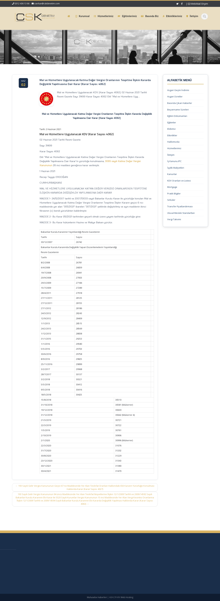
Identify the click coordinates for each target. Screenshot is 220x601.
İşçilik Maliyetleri (175, 167)
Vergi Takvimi (174, 219)
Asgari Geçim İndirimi (178, 90)
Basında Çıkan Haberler (179, 103)
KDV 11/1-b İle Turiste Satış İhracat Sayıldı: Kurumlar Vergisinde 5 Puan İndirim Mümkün (35, 561)
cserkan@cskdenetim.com (47, 3)
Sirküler (171, 199)
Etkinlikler (172, 135)
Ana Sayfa (150, 554)
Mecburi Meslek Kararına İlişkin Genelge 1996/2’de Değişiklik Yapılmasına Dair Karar (38, 569)
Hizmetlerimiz (174, 148)
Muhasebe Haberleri (97, 597)
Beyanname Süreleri (178, 109)
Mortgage (172, 187)
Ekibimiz (171, 128)
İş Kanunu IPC (174, 161)
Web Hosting (127, 597)
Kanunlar (172, 174)
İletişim (170, 154)
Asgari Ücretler (175, 96)
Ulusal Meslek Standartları (181, 212)
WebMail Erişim (198, 3)
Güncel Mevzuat (153, 572)
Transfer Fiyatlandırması (180, 206)
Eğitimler (171, 122)
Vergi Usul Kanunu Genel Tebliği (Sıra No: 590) (35, 554)
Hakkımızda (173, 141)
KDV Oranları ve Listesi (179, 180)
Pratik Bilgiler (174, 193)
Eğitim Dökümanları (177, 115)
